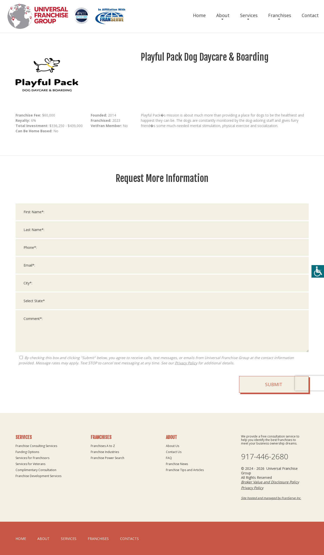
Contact (310, 15)
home (21, 538)
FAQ (169, 458)
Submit (273, 391)
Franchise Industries (105, 452)
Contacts (129, 538)
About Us (172, 446)
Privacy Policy (186, 369)
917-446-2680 (264, 456)
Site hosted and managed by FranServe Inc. (271, 498)
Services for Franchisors (32, 458)
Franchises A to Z (103, 446)
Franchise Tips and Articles (185, 470)
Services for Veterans (30, 464)
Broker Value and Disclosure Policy (270, 482)
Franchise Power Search (107, 458)
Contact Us (173, 452)
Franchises (279, 15)
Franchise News (177, 464)
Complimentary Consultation (36, 470)
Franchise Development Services (38, 476)
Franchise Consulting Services (36, 446)
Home (199, 15)
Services (249, 15)
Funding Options (27, 452)
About (223, 15)
